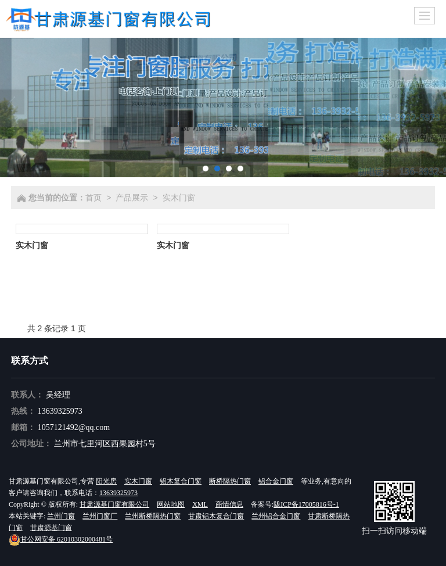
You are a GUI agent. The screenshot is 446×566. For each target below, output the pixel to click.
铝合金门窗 (275, 481)
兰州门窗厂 (99, 516)
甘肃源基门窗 (51, 528)
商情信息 (229, 504)
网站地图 (171, 504)
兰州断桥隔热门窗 (153, 516)
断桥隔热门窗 (230, 481)
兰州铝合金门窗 (275, 516)
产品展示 (132, 197)
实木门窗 (179, 197)
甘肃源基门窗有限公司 (114, 504)
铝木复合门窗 (181, 481)
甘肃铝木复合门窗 (216, 516)
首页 (93, 197)
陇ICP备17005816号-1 (306, 504)
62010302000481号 (61, 539)
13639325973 (60, 411)
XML (200, 504)
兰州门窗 (61, 516)
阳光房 (106, 481)
